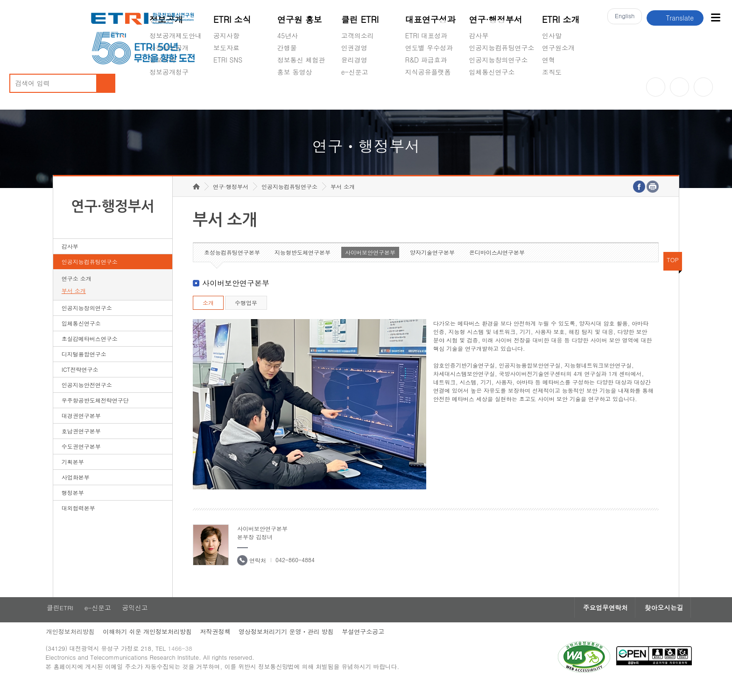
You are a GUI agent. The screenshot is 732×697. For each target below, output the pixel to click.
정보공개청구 (169, 72)
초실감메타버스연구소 (502, 93)
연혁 (548, 59)
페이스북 (703, 87)
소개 (208, 313)
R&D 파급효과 (426, 59)
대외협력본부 (78, 518)
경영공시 (162, 93)
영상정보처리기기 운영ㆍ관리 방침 (297, 642)
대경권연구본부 (81, 426)
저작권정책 (225, 642)
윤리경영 (354, 59)
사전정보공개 (169, 47)
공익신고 (354, 93)
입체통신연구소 (492, 72)
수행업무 (246, 313)
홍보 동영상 (294, 72)
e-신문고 (354, 72)
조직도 (552, 72)
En (622, 18)
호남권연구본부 (81, 441)
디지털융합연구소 (84, 364)
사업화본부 (76, 487)
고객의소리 (357, 35)
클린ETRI (66, 618)
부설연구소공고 (374, 642)
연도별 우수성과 (429, 47)
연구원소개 (558, 47)
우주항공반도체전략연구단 (95, 410)
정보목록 (162, 59)
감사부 (479, 35)
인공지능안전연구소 (87, 395)
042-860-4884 (295, 570)
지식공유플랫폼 (428, 72)
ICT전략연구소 (80, 379)
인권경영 (354, 47)
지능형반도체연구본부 (302, 262)
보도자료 (226, 47)
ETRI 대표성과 (426, 35)
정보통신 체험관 (301, 59)
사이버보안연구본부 (370, 262)
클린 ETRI (360, 19)
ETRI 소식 (232, 19)
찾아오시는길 (649, 618)
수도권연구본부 (81, 456)
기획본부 (73, 472)
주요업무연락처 (588, 618)
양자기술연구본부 (432, 262)
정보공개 (166, 19)
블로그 (679, 87)
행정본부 (73, 503)
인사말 (552, 35)
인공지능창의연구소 (498, 59)
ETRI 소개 (561, 19)
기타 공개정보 (563, 93)
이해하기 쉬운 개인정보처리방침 (155, 642)
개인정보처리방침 (77, 642)
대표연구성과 (430, 19)
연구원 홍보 (299, 19)
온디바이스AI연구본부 (497, 262)
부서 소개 (74, 301)
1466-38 (190, 660)
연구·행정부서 (495, 19)
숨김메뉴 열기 (154, 83)
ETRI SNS (227, 59)
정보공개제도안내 (175, 35)
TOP (673, 269)
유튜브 (655, 87)
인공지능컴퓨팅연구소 (502, 47)
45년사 (287, 35)
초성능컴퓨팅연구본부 (232, 262)
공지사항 (226, 35)
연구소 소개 (77, 289)
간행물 (287, 47)
